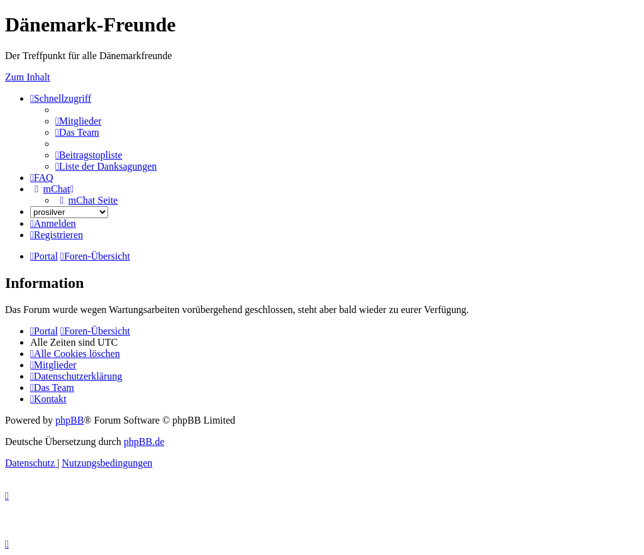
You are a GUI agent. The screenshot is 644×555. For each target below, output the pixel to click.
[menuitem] (78, 121)
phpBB (69, 420)
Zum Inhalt (27, 77)
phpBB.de (144, 441)
